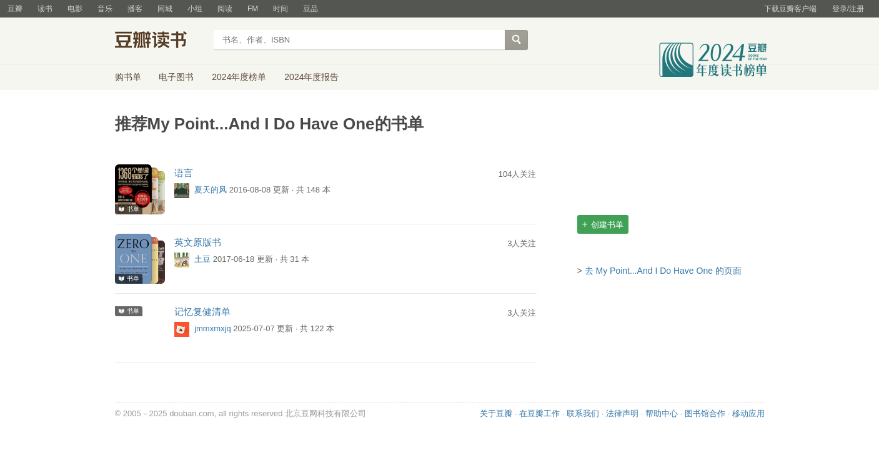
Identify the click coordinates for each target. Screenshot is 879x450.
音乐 (104, 8)
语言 (183, 173)
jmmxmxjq (212, 329)
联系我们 (583, 413)
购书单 (128, 77)
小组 (194, 8)
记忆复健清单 (202, 311)
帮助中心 (661, 413)
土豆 (202, 259)
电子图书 (176, 77)
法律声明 (622, 413)
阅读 (224, 8)
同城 (164, 8)
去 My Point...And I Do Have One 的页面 (663, 271)
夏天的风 (210, 190)
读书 (44, 8)
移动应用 (748, 413)
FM (252, 8)
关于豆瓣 (496, 413)
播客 (134, 8)
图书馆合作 (705, 413)
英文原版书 (197, 242)
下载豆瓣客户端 (790, 8)
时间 (280, 8)
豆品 (310, 8)
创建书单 (602, 224)
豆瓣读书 (160, 41)
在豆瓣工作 (539, 413)
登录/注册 (848, 8)
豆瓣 (14, 8)
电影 (74, 8)
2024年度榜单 (239, 77)
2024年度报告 (311, 77)
